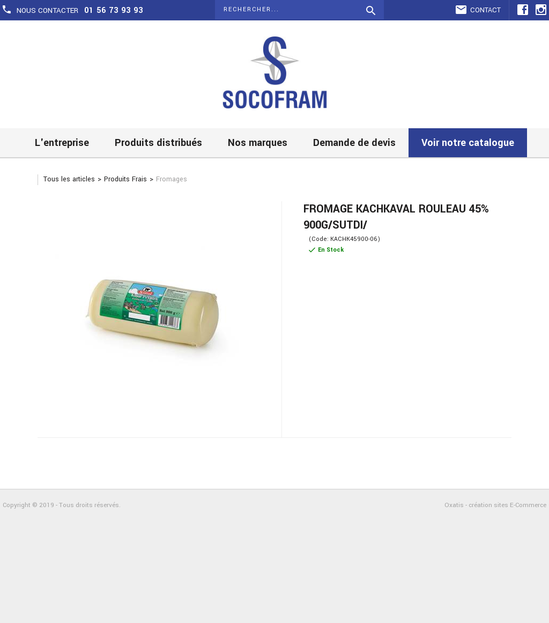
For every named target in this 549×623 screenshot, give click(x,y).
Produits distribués (158, 143)
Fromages (171, 179)
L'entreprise (62, 143)
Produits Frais (125, 179)
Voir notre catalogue (467, 143)
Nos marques (257, 143)
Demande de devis (354, 143)
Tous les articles (69, 179)
